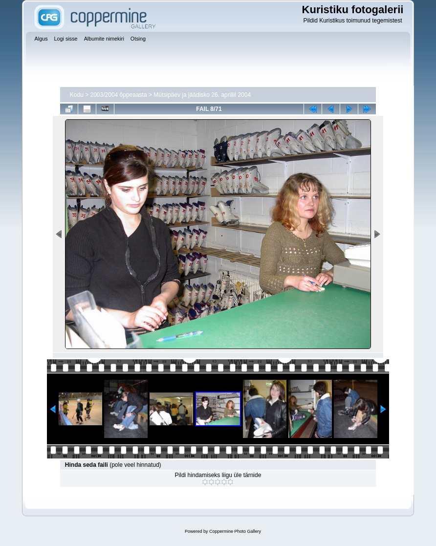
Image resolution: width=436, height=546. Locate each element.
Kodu (77, 94)
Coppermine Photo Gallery (235, 531)
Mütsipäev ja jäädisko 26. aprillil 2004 (202, 94)
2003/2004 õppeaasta (118, 94)
